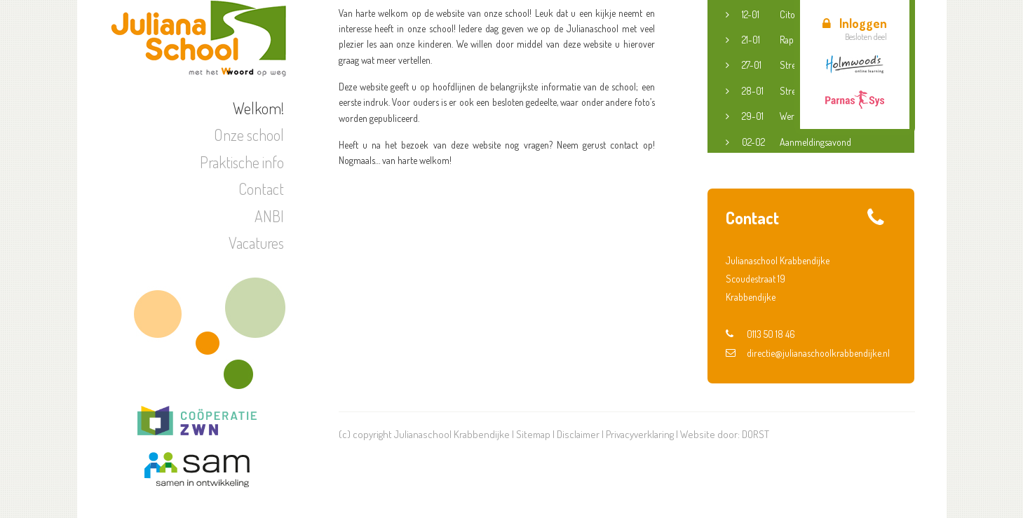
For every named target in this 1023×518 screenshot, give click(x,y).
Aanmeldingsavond (796, 142)
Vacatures (256, 242)
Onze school (249, 134)
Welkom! (258, 108)
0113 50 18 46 (760, 334)
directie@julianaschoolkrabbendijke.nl (808, 353)
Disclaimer (578, 434)
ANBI (269, 216)
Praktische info (242, 162)
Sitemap (533, 434)
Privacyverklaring (640, 434)
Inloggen (854, 23)
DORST (755, 434)
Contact (261, 188)
